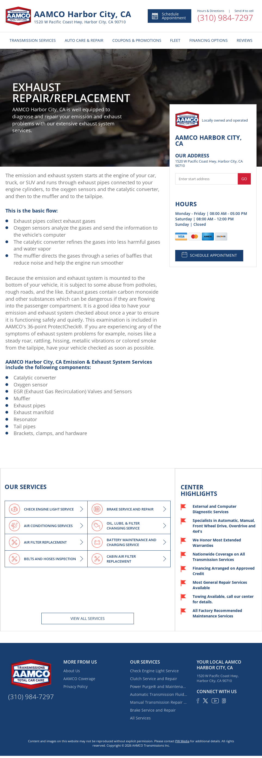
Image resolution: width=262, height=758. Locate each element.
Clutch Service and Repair (153, 678)
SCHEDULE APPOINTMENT (209, 255)
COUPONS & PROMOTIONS (136, 40)
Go (244, 178)
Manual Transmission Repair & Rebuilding (158, 702)
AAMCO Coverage (79, 678)
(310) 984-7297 (225, 17)
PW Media (182, 741)
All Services (140, 718)
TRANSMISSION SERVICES (33, 40)
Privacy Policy (75, 686)
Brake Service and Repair (153, 710)
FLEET (175, 40)
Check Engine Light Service (154, 670)
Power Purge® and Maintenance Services (158, 686)
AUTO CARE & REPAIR (84, 40)
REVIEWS (244, 40)
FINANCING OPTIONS (208, 40)
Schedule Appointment (168, 15)
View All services (87, 618)
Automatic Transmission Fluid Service (158, 694)
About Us (71, 670)
